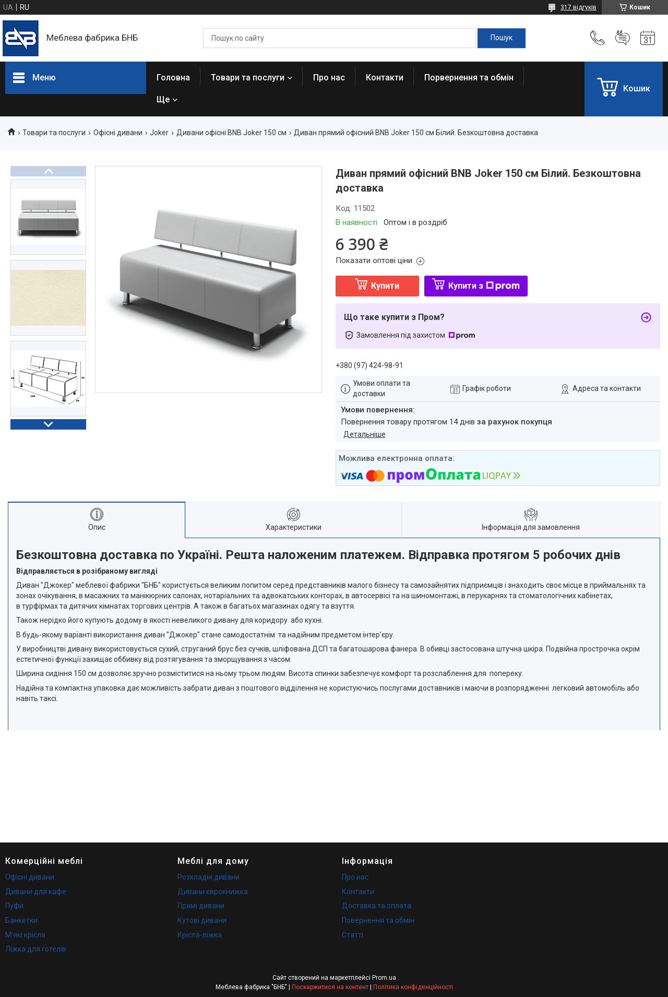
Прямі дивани (200, 905)
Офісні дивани (117, 132)
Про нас (329, 77)
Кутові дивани (201, 920)
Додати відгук (622, 38)
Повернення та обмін (378, 920)
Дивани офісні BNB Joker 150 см (231, 132)
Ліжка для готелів (35, 949)
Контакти (384, 77)
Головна (173, 77)
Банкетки (21, 920)
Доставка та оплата (376, 905)
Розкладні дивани (208, 877)
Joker (159, 132)
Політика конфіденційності (413, 987)
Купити (385, 286)
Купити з (484, 286)
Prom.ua (384, 977)
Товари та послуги (247, 77)
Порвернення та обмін (469, 77)
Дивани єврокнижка (212, 891)
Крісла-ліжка (199, 935)
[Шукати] (502, 38)
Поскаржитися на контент (330, 987)
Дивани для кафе (35, 891)
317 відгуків (578, 7)
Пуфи (14, 905)
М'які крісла (25, 935)
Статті (352, 935)
